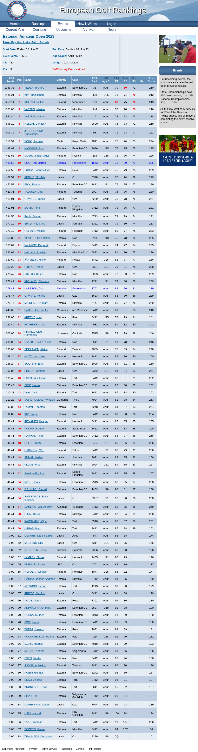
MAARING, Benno (35, 586)
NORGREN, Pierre (35, 550)
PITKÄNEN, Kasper (36, 421)
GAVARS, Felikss (34, 295)
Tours (112, 29)
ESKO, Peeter (32, 658)
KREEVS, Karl (32, 317)
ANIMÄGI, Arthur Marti (37, 607)
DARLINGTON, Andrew (38, 506)
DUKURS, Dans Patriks (38, 535)
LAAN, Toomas (33, 722)
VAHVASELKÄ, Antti (36, 245)
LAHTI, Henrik (32, 207)
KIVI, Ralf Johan (34, 94)
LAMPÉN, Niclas (34, 557)
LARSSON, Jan (33, 288)
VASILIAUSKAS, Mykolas (39, 399)
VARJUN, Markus (34, 109)
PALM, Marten (32, 216)
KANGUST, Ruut (34, 148)
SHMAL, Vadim (33, 457)
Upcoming (63, 29)
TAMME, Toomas (34, 406)
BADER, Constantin (36, 310)
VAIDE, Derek (32, 600)
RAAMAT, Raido (34, 435)
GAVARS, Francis (34, 198)
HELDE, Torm (32, 442)
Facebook (66, 748)
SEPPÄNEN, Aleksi (35, 349)
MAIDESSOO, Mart (35, 302)
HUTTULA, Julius (34, 356)
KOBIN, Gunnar (33, 672)
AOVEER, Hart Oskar (37, 238)
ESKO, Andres (33, 679)
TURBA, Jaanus (34, 629)
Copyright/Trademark (13, 748)
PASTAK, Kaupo (34, 428)
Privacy (33, 748)
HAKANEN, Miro (34, 450)
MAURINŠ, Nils (33, 542)
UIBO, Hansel (32, 713)
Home (14, 24)
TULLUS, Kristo (33, 274)
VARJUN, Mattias (34, 116)
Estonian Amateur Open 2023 (28, 36)
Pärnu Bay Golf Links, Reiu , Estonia (26, 42)
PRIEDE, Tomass (34, 370)
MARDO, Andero (34, 651)
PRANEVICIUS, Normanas (33, 333)
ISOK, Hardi (31, 622)
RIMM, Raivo (32, 514)
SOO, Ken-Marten (35, 162)
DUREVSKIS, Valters (37, 704)
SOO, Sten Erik (33, 363)
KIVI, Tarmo (31, 414)
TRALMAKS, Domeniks (38, 736)
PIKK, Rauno (32, 184)
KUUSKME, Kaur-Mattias (39, 636)
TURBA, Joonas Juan (37, 170)
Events (63, 24)
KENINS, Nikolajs (34, 177)
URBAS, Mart (32, 528)
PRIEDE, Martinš (34, 593)
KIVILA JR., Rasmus (36, 281)
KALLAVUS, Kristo (35, 252)
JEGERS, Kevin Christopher (33, 132)
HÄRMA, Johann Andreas (39, 578)
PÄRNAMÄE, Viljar (35, 521)
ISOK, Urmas (32, 385)
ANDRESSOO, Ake (35, 687)
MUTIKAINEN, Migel (36, 155)
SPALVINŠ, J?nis (34, 223)
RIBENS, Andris (33, 266)
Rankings (39, 24)
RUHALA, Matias (34, 230)
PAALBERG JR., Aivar (37, 342)
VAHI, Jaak (31, 392)
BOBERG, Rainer (34, 729)
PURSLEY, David (34, 564)
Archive (87, 29)
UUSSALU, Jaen (34, 614)
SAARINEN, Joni (34, 473)
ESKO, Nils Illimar (35, 378)
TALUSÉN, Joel (33, 191)
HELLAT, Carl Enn (35, 123)
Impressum (94, 748)
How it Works (87, 24)
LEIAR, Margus (33, 643)
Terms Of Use (49, 748)
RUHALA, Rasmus (35, 571)
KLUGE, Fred (32, 464)
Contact (80, 748)
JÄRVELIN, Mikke (35, 259)
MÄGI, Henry (32, 482)
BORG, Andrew (33, 141)
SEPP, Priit (30, 695)
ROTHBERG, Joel (35, 324)
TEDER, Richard (34, 87)
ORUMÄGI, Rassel (35, 489)
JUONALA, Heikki (35, 665)
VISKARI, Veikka (34, 102)
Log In (111, 24)
